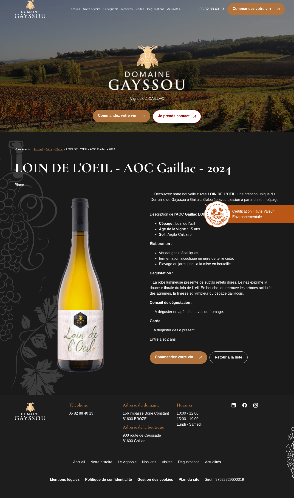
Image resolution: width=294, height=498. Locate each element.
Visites (140, 11)
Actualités (173, 11)
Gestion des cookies (155, 479)
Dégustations (155, 11)
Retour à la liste (228, 357)
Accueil (75, 11)
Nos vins (127, 11)
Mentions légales (65, 479)
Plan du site (189, 479)
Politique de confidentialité (108, 479)
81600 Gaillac (142, 438)
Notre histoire (91, 11)
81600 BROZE (146, 416)
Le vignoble (110, 11)
